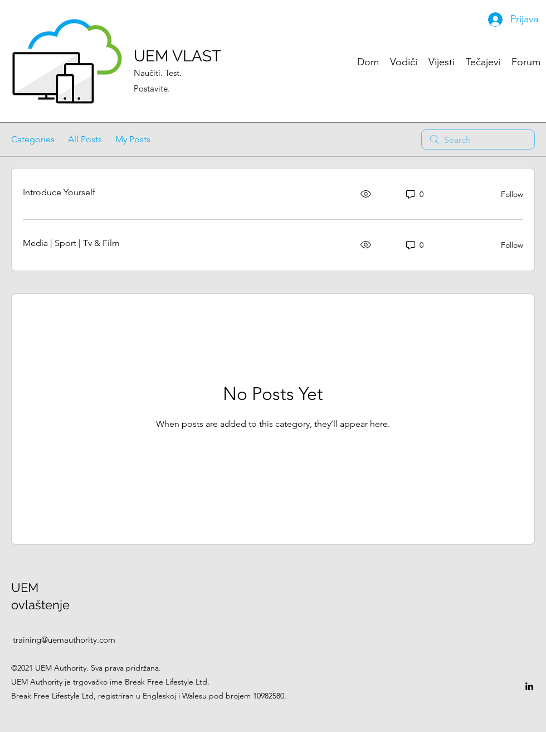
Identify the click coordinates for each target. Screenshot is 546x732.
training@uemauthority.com (64, 639)
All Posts (85, 139)
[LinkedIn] (529, 686)
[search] (478, 139)
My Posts (132, 139)
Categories (33, 139)
